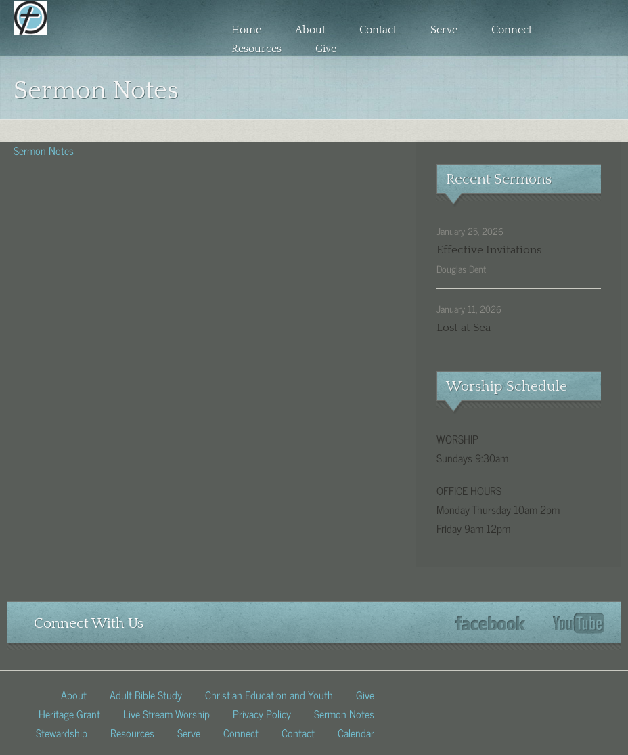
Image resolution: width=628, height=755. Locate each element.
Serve (443, 30)
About (310, 30)
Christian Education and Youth (269, 694)
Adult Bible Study (146, 694)
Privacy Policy (262, 713)
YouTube (578, 623)
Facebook (490, 623)
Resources (256, 49)
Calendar (356, 732)
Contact (378, 30)
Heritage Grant (69, 713)
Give (325, 49)
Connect (511, 30)
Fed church (99, 43)
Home (246, 30)
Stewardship (61, 732)
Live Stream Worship (166, 713)
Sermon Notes (44, 150)
